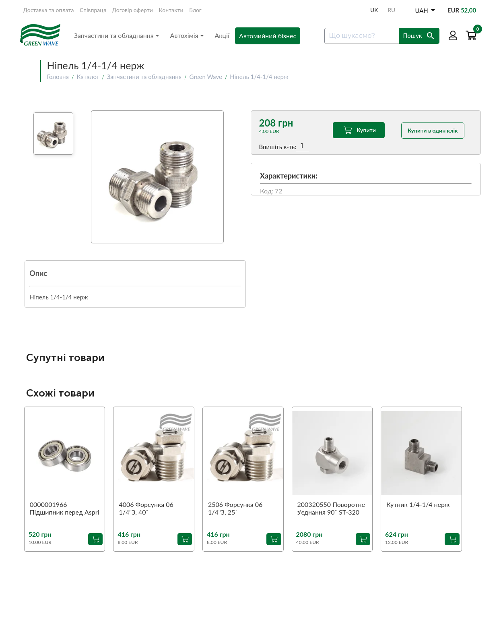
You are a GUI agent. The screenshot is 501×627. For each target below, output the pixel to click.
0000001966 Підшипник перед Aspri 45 (64, 508)
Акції (222, 35)
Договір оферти (132, 9)
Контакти (171, 9)
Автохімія (187, 35)
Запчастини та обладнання (116, 35)
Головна (58, 76)
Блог (195, 9)
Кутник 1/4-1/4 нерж (417, 504)
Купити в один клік (433, 130)
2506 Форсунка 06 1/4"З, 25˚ (235, 508)
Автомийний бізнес (267, 35)
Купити (359, 130)
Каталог (87, 76)
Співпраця (93, 9)
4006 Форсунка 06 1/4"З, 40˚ (146, 508)
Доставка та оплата (48, 9)
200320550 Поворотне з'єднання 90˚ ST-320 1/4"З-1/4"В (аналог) (331, 508)
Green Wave (206, 76)
